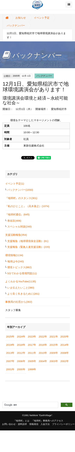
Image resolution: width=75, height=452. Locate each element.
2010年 (43, 352)
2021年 (53, 336)
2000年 (21, 369)
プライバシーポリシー (63, 424)
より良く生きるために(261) (23, 293)
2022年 (43, 336)
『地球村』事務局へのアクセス (47, 420)
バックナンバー (16, 25)
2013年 (10, 352)
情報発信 (33, 424)
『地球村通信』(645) (17, 214)
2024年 (21, 336)
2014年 (64, 344)
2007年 (10, 361)
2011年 (32, 352)
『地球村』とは (21, 420)
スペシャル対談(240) (19, 226)
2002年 (64, 361)
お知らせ (20, 17)
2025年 (10, 336)
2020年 (64, 336)
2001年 (10, 369)
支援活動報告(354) (16, 234)
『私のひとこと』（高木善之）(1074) (27, 206)
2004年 (43, 361)
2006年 (21, 361)
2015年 (53, 344)
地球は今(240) (15, 261)
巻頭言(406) (14, 220)
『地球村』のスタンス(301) (21, 198)
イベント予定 (41, 17)
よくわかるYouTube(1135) (20, 281)
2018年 (21, 344)
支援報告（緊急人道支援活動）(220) (28, 246)
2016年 (43, 344)
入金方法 (45, 424)
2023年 (32, 336)
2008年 (64, 352)
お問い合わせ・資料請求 (14, 424)
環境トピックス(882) (19, 267)
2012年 (21, 352)
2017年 (32, 344)
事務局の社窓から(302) (18, 301)
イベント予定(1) (14, 183)
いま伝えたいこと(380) (20, 287)
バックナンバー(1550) (20, 189)
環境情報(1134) (14, 255)
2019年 (10, 344)
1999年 (32, 369)
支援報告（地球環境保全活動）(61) (27, 241)
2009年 (53, 352)
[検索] (30, 405)
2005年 (32, 361)
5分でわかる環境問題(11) (22, 273)
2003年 (53, 361)
